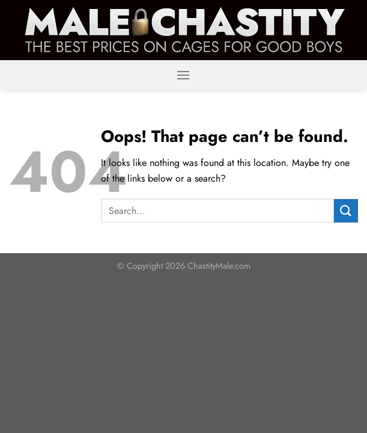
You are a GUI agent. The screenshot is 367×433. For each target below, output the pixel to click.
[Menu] (183, 75)
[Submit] (346, 211)
